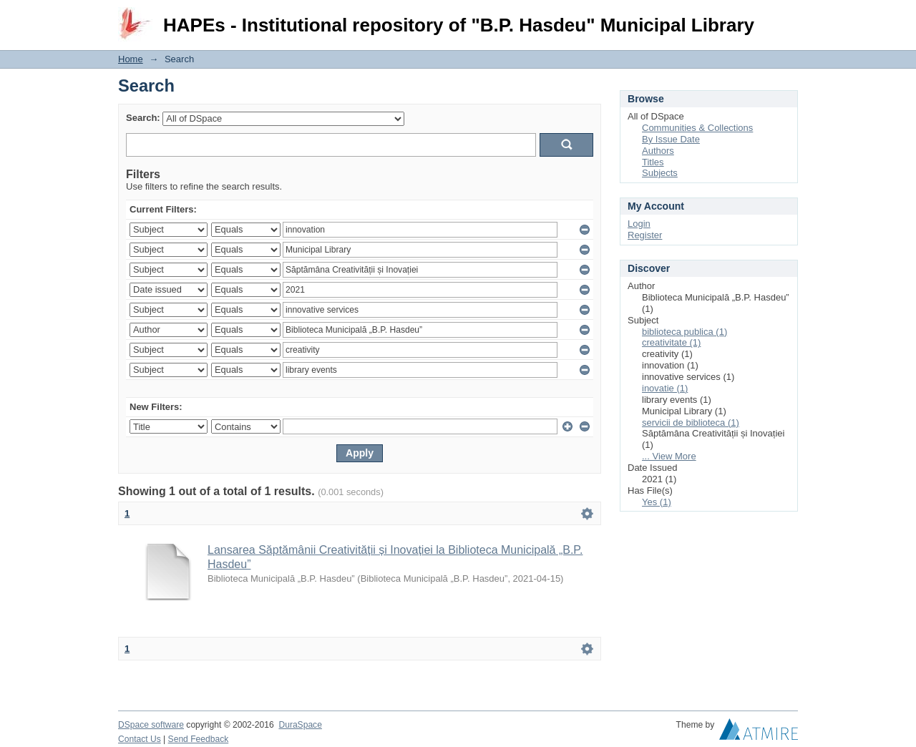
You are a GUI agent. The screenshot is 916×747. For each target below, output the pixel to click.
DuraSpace (299, 725)
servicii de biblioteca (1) (690, 422)
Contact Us (139, 739)
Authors (658, 150)
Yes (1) (656, 502)
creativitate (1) (671, 342)
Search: (143, 117)
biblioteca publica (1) (684, 331)
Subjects (660, 172)
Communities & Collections (697, 127)
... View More (669, 456)
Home (130, 59)
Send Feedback (198, 739)
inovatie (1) (665, 388)
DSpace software (151, 725)
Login (786, 17)
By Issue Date (671, 139)
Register (645, 235)
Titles (653, 162)
